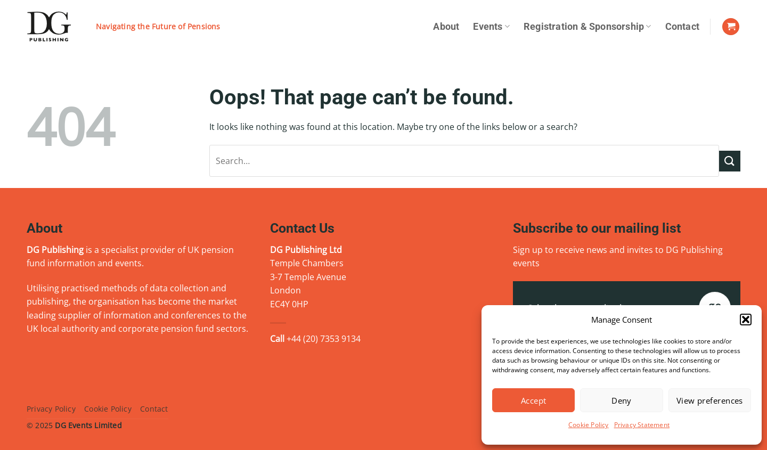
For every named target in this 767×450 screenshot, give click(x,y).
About (446, 26)
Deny (621, 400)
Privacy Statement (642, 424)
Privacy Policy (51, 409)
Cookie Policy (588, 424)
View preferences (709, 400)
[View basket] (730, 27)
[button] (745, 319)
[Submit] (729, 161)
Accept (533, 400)
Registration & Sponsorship (587, 26)
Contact (682, 26)
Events (491, 26)
